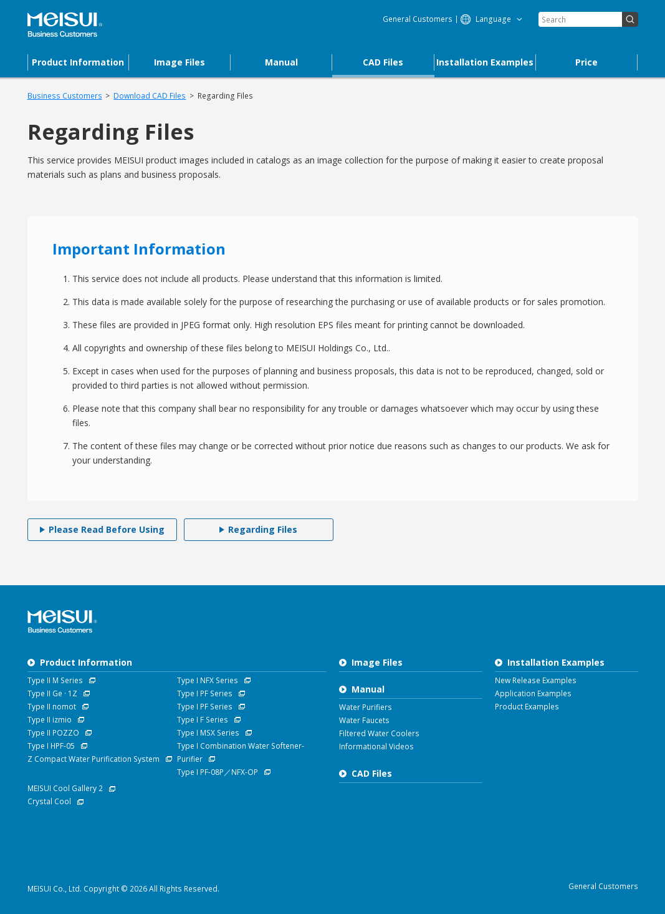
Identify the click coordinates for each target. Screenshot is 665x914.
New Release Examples (535, 680)
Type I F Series (202, 719)
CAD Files (372, 773)
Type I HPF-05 (51, 746)
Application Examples (533, 693)
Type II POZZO (53, 732)
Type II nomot (51, 706)
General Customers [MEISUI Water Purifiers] (417, 19)
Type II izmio (49, 719)
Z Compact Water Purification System (93, 759)
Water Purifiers (365, 707)
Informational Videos (376, 746)
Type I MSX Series (208, 732)
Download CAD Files (149, 95)
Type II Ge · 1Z (52, 693)
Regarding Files (225, 95)
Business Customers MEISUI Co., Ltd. (64, 24)
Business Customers (64, 95)
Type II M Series (55, 680)
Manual (368, 689)
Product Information (86, 662)
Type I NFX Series (207, 680)
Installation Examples (556, 662)
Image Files (377, 662)
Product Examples (527, 706)
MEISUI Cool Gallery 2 (65, 788)
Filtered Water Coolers (379, 733)
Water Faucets (364, 720)
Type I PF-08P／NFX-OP (217, 772)
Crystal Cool (49, 801)
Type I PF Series (204, 693)
